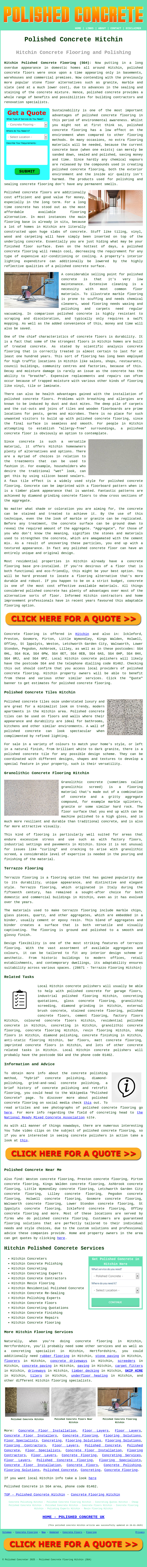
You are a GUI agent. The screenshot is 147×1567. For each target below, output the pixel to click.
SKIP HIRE (134, 1371)
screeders (126, 1361)
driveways (37, 1371)
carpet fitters (129, 1366)
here (8, 1112)
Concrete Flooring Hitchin (95, 1494)
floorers (12, 1361)
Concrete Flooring (80, 1435)
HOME (78, 28)
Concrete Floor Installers (30, 1435)
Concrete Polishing (122, 1465)
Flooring (91, 1532)
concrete (12, 673)
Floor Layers (95, 1431)
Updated (54, 1532)
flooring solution (21, 1223)
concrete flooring (69, 130)
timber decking (85, 1371)
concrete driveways (68, 1361)
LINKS (89, 28)
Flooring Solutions (122, 1435)
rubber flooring (54, 1356)
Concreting (52, 1440)
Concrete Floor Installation (47, 1431)
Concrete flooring (21, 634)
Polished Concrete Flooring (65, 1460)
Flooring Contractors (25, 1445)
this (88, 1103)
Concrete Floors (82, 1465)
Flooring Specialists (120, 1460)
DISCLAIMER (133, 28)
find (18, 1179)
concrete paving (37, 1366)
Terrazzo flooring (21, 877)
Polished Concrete (103, 1445)
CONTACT (115, 28)
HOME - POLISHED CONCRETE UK (73, 1517)
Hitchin (82, 634)
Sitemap (6, 1532)
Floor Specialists (21, 1440)
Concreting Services (121, 1455)
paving (83, 1366)
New (44, 1532)
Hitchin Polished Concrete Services (54, 1248)
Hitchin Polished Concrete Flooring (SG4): (47, 63)
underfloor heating (89, 1376)
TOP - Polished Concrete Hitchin (34, 1494)
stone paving (107, 1356)
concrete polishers (99, 658)
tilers (36, 1376)
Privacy (140, 1532)
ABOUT (102, 28)
